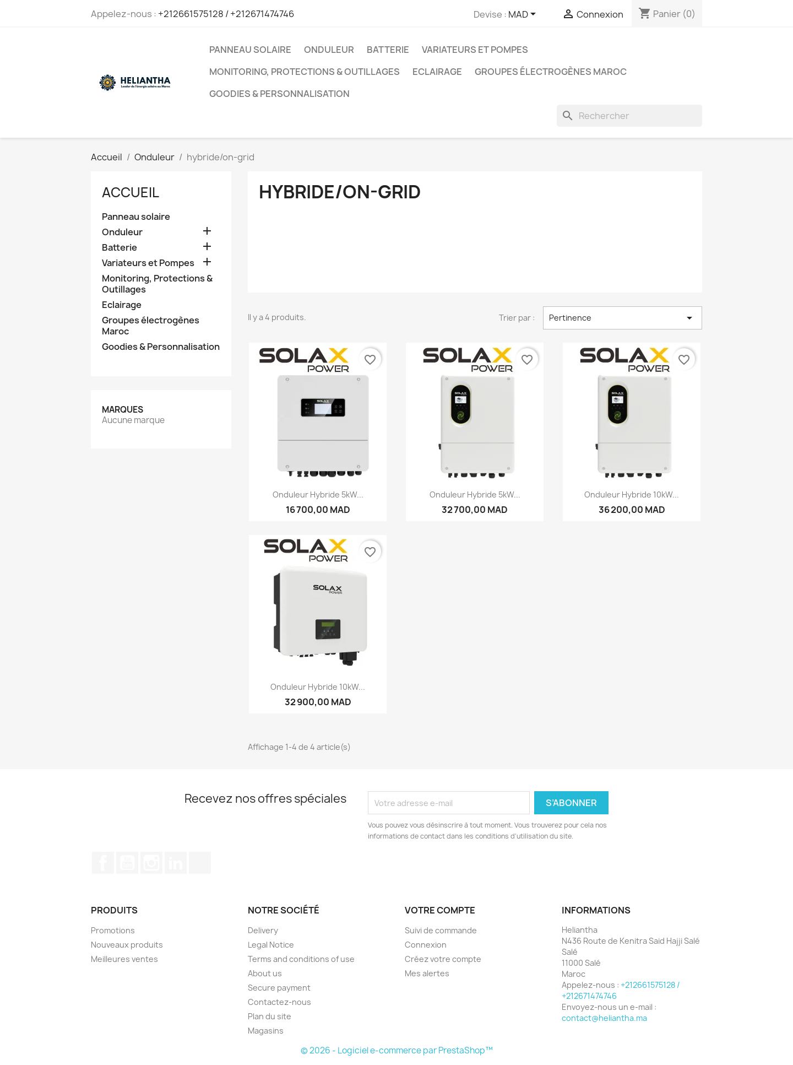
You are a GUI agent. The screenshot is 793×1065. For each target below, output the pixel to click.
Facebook (103, 863)
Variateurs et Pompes (475, 50)
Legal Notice (271, 944)
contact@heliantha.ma (604, 1018)
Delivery (263, 930)
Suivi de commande (441, 930)
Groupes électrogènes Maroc (551, 72)
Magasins (266, 1030)
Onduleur (329, 50)
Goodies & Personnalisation (279, 94)
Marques (122, 409)
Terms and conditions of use (301, 959)
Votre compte (440, 910)
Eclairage (437, 72)
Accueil (130, 192)
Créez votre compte (443, 959)
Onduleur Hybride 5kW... (318, 494)
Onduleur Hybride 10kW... (631, 494)
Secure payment (279, 987)
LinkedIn (176, 863)
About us (265, 973)
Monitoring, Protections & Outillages (304, 72)
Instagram (151, 863)
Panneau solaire (250, 50)
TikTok (200, 863)
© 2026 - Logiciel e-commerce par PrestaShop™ (397, 1050)
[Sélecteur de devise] (524, 14)
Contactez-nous (279, 1002)
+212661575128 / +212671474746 (226, 14)
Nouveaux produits (127, 944)
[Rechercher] (629, 116)
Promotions (113, 930)
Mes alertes (427, 973)
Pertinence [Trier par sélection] (622, 318)
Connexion (426, 944)
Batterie (388, 50)
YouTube (127, 863)
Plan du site (269, 1016)
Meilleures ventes (124, 959)
